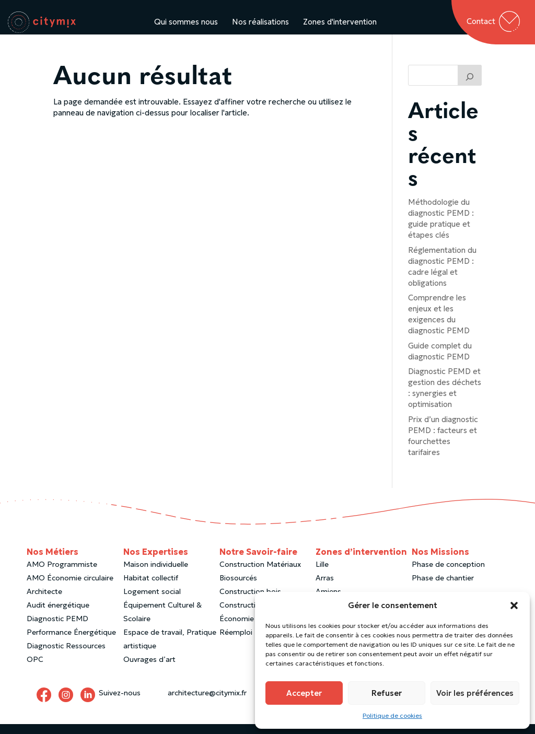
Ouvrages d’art (149, 669)
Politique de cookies (392, 715)
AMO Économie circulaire (70, 587)
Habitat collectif (150, 587)
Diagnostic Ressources (66, 655)
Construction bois (250, 601)
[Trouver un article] (470, 85)
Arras (325, 587)
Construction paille (251, 615)
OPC (35, 669)
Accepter (304, 693)
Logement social (152, 601)
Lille (322, 574)
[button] (514, 605)
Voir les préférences (475, 693)
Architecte (44, 601)
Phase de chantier (443, 587)
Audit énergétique (58, 615)
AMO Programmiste (62, 574)
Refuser (386, 693)
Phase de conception (448, 574)
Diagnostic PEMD (57, 628)
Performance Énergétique (71, 642)
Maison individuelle (155, 574)
